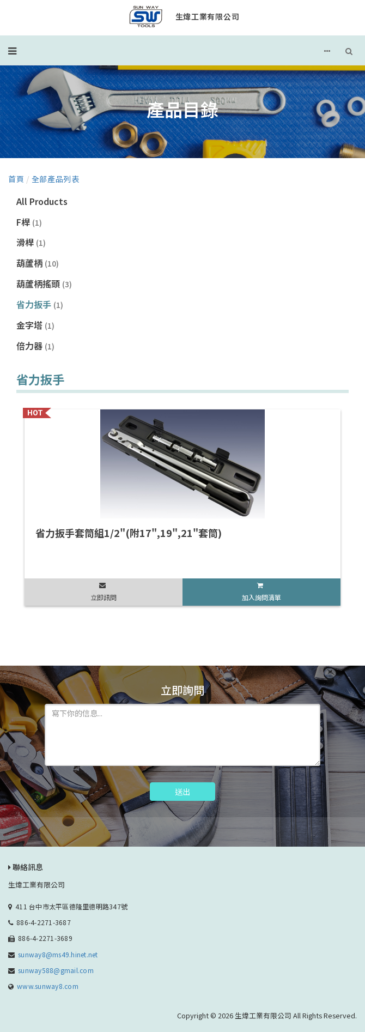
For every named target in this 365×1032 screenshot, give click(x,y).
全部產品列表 (56, 178)
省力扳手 (39, 304)
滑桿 (31, 242)
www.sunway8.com (47, 986)
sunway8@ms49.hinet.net (58, 954)
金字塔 (35, 324)
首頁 (16, 178)
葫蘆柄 (37, 262)
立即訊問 (103, 597)
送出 (182, 791)
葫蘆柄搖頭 (44, 283)
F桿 (29, 221)
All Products (42, 201)
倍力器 (35, 345)
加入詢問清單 (261, 597)
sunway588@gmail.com (56, 970)
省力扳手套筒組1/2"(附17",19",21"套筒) (128, 533)
